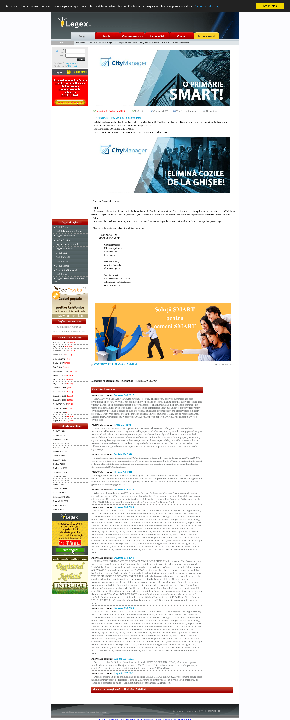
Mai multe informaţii (207, 6)
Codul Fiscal (62, 227)
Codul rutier (62, 274)
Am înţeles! (270, 6)
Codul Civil (61, 252)
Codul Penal (62, 261)
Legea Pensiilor (63, 240)
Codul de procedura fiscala (69, 231)
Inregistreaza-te (72, 63)
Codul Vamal (62, 265)
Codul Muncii (63, 257)
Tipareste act (212, 111)
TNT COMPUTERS (210, 711)
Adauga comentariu (222, 364)
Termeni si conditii (78, 712)
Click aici (72, 66)
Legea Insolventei (64, 248)
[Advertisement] (70, 163)
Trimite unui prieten (186, 111)
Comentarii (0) (160, 111)
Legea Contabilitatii (65, 235)
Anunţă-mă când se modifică (110, 111)
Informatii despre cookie (97, 712)
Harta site (65, 712)
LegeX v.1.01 (191, 711)
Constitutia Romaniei (66, 270)
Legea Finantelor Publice (68, 244)
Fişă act (139, 111)
